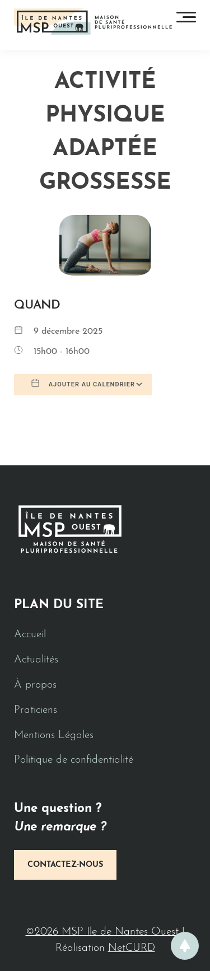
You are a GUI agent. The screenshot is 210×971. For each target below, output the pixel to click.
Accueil (30, 634)
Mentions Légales (54, 735)
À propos (35, 685)
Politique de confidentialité (73, 760)
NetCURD (131, 948)
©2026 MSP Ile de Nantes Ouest (104, 932)
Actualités (36, 660)
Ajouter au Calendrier (83, 384)
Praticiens (35, 710)
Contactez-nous (65, 865)
